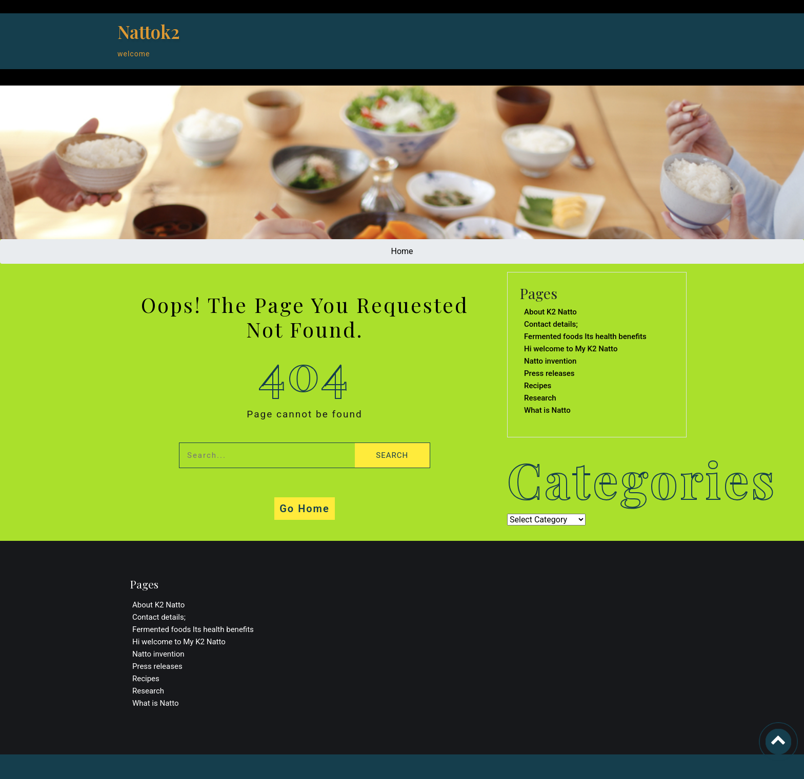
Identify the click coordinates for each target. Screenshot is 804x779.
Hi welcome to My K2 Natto (570, 348)
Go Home (304, 508)
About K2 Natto (550, 312)
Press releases (549, 373)
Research (540, 398)
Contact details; (551, 324)
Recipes (537, 385)
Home (402, 251)
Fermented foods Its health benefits (585, 336)
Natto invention (550, 361)
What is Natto (547, 410)
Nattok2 (148, 31)
